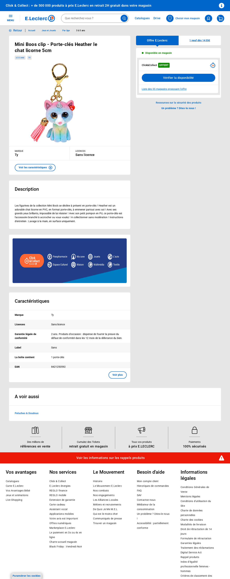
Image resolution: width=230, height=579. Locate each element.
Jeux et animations (17, 495)
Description (27, 189)
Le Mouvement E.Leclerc (107, 485)
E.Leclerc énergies (59, 485)
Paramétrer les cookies (27, 575)
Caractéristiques (32, 301)
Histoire (97, 481)
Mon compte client (148, 481)
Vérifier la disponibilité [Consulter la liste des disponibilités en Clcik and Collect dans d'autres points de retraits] (178, 77)
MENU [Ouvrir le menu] (10, 18)
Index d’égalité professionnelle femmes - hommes (195, 567)
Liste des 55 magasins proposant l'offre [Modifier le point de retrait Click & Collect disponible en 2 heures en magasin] (164, 89)
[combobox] (95, 18)
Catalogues (12, 481)
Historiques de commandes (153, 485)
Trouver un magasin (104, 523)
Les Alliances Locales (105, 499)
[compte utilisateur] (208, 18)
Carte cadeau (57, 504)
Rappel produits (190, 557)
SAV (139, 495)
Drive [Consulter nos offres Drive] (157, 18)
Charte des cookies (192, 520)
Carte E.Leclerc (14, 485)
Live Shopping (14, 499)
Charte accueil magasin (63, 541)
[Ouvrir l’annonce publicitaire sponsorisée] (70, 260)
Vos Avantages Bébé (18, 490)
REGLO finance (58, 490)
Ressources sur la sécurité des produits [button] (178, 102)
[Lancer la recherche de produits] (124, 18)
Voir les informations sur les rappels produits (110, 458)
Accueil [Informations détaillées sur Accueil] (31, 30)
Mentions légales (190, 496)
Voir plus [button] (117, 374)
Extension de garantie (62, 499)
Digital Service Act (191, 552)
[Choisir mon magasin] (183, 18)
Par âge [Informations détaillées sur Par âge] (66, 30)
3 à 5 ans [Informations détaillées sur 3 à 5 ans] (80, 30)
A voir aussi (27, 396)
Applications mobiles (61, 513)
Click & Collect (57, 481)
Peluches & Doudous (26, 413)
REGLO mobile (57, 495)
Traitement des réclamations (197, 548)
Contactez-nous (146, 499)
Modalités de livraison (193, 524)
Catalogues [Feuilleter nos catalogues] (142, 18)
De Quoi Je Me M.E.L (105, 509)
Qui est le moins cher (105, 513)
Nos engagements (103, 495)
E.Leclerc (62, 527)
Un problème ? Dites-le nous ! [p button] (178, 108)
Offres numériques (60, 523)
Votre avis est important (63, 518)
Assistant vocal (58, 509)
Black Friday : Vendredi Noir (65, 546)
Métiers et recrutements (107, 504)
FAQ (139, 490)
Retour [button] (17, 30)
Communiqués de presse (107, 518)
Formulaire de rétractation (196, 538)
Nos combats (101, 490)
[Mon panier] (220, 18)
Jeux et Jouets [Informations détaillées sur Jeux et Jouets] (49, 30)
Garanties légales (191, 543)
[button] (35, 167)
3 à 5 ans (20, 58)
